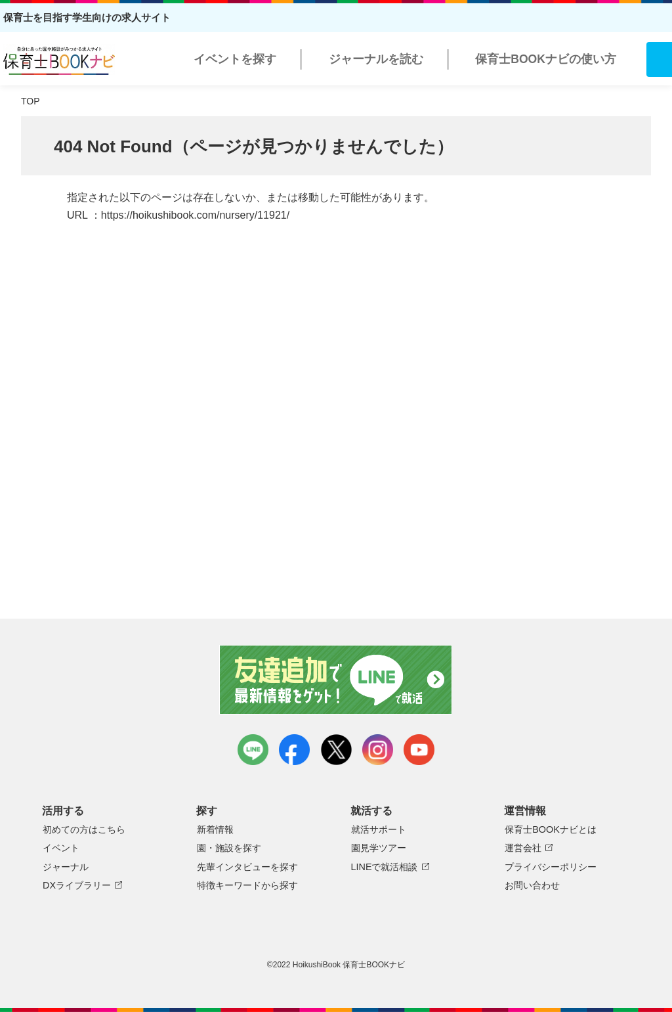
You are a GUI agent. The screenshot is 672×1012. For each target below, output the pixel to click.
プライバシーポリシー (551, 867)
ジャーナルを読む (376, 59)
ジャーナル (66, 867)
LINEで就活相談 (384, 867)
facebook (294, 749)
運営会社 (523, 848)
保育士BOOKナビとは (551, 829)
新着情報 (215, 829)
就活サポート (378, 829)
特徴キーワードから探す (247, 885)
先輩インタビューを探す (247, 867)
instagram (377, 749)
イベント (61, 848)
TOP (30, 101)
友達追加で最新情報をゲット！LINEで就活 (336, 680)
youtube (419, 749)
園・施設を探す (229, 848)
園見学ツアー (378, 848)
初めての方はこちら (84, 829)
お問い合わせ (532, 885)
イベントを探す (235, 59)
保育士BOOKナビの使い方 (545, 59)
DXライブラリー (77, 885)
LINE (253, 749)
